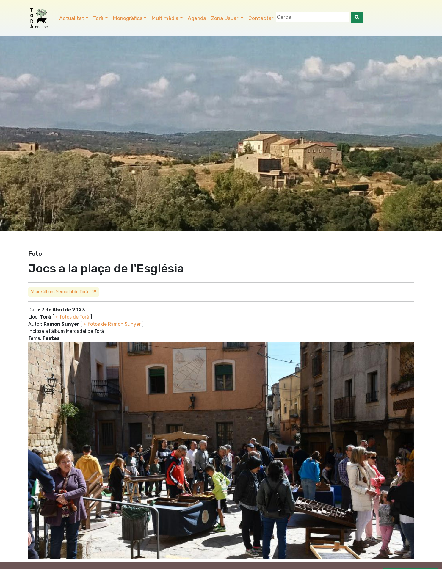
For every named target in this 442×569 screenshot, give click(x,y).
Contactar (260, 18)
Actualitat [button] (71, 18)
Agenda (197, 18)
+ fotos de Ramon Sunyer (112, 324)
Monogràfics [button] (127, 18)
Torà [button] (98, 18)
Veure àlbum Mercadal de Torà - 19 (63, 291)
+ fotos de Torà (72, 317)
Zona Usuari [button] (225, 18)
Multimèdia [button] (164, 18)
